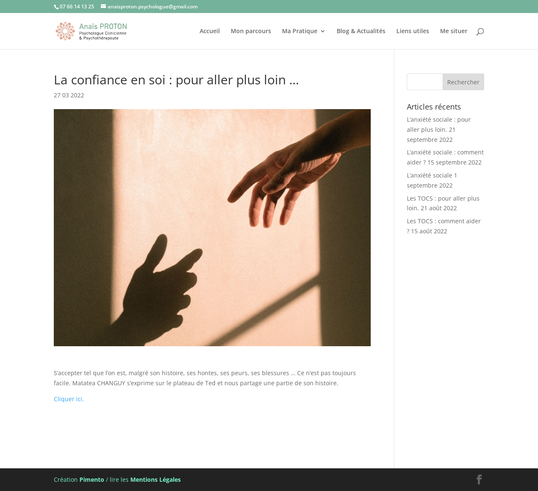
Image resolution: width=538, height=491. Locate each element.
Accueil (210, 31)
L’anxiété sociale (429, 175)
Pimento (91, 479)
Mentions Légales (155, 479)
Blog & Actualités (361, 31)
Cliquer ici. (70, 399)
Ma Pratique (299, 31)
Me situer (453, 31)
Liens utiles (412, 31)
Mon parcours (251, 31)
